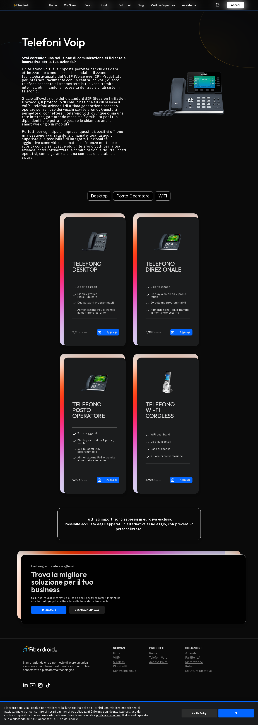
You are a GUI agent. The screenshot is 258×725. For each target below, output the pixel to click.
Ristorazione (194, 662)
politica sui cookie (108, 715)
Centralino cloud (124, 671)
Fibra (116, 653)
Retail (189, 666)
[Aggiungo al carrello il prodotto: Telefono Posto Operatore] (108, 480)
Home (53, 5)
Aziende (191, 653)
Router (154, 653)
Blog (141, 5)
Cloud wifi (120, 666)
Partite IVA (193, 657)
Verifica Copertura (163, 5)
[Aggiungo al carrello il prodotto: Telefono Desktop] (108, 332)
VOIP (116, 657)
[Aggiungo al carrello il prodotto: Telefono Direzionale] (181, 332)
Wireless (119, 662)
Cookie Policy (199, 713)
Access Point (158, 662)
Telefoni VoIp (158, 657)
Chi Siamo (70, 5)
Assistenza (189, 5)
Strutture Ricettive (198, 671)
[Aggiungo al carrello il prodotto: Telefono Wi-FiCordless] (181, 480)
